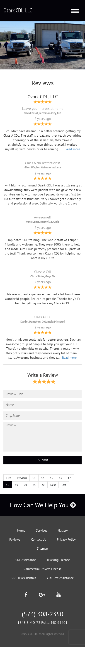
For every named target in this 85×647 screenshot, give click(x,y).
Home (21, 530)
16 (60, 478)
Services (41, 530)
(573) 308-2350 (42, 614)
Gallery (63, 530)
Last (63, 484)
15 (51, 478)
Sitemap (42, 548)
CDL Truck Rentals (24, 578)
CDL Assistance (25, 560)
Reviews (14, 539)
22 (43, 484)
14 (42, 478)
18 (7, 484)
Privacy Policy (66, 539)
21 (34, 484)
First (8, 478)
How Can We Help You (43, 505)
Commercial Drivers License (42, 569)
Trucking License (58, 560)
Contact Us (38, 539)
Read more (73, 149)
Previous (22, 478)
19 (16, 484)
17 (69, 478)
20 (25, 484)
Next (53, 484)
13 (34, 478)
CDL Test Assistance (60, 578)
